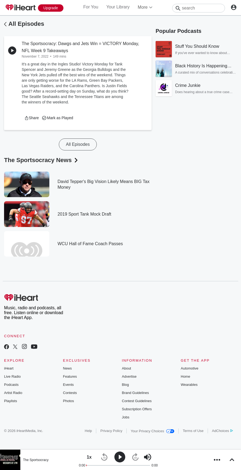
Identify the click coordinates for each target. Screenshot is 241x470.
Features (70, 376)
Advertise (129, 376)
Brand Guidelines (135, 393)
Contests (70, 393)
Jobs (125, 417)
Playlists (10, 401)
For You (90, 7)
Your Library (118, 7)
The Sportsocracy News (41, 160)
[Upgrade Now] (50, 8)
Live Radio (12, 376)
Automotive (189, 368)
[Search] (198, 8)
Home (185, 376)
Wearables (189, 385)
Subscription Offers (137, 409)
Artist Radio (13, 393)
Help (88, 431)
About (126, 368)
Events (68, 385)
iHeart (9, 368)
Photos (68, 401)
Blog (125, 385)
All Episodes (26, 23)
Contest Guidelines (137, 401)
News (67, 368)
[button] (31, 117)
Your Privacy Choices (152, 431)
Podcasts (11, 385)
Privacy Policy (111, 431)
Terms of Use (193, 431)
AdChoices (222, 431)
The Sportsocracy (36, 460)
